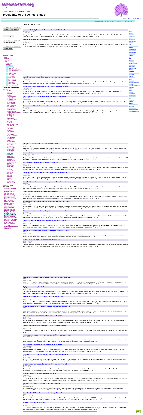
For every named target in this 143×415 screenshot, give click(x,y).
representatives (11, 157)
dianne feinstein (11, 105)
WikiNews (131, 103)
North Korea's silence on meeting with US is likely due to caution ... (46, 306)
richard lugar (10, 163)
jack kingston (10, 121)
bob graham (10, 92)
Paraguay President (9, 210)
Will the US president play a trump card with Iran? (40, 143)
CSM (130, 44)
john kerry (9, 130)
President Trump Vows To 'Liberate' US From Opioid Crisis (43, 296)
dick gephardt (10, 106)
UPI (129, 98)
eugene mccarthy (11, 111)
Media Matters (132, 65)
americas (6, 58)
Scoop (130, 90)
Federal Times (132, 54)
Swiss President (8, 222)
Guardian (131, 55)
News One (131, 76)
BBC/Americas (132, 39)
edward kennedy (11, 109)
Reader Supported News (134, 85)
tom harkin (10, 178)
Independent (131, 60)
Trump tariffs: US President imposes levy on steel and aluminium (45, 354)
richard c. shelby (11, 159)
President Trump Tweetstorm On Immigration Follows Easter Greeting (47, 182)
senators (9, 169)
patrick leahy (10, 150)
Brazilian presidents (9, 190)
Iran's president (8, 200)
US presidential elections (11, 226)
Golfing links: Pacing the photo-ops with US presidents (42, 240)
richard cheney (11, 160)
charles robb (10, 98)
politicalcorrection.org (133, 109)
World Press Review (133, 104)
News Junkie (131, 74)
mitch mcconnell (11, 143)
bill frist (9, 90)
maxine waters (11, 141)
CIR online (131, 42)
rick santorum (10, 165)
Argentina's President (10, 188)
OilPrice (130, 79)
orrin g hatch (10, 149)
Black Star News (132, 41)
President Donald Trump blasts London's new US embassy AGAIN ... (46, 77)
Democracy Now (132, 52)
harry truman (11, 76)
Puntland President (9, 216)
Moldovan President (9, 206)
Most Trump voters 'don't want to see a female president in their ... (46, 86)
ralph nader (10, 156)
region (5, 57)
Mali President (8, 204)
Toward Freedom (132, 95)
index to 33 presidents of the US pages (107, 21)
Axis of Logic (131, 36)
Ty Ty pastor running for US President (36, 287)
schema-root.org (8, 55)
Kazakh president (9, 201)
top (138, 411)
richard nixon (11, 82)
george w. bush (12, 73)
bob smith (9, 93)
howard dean (10, 118)
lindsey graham (11, 137)
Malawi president (8, 203)
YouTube (139, 18)
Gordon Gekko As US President (34, 402)
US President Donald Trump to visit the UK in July (40, 162)
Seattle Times (132, 93)
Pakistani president (9, 209)
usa (6, 61)
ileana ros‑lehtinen (12, 119)
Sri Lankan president (10, 220)
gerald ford (11, 74)
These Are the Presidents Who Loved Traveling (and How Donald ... (46, 172)
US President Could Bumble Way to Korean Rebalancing (42, 344)
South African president (10, 217)
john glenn (10, 128)
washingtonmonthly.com (134, 111)
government (9, 63)
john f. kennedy (12, 79)
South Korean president (10, 219)
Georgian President (9, 194)
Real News (131, 87)
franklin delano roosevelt (14, 70)
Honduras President (9, 197)
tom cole (9, 173)
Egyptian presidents (9, 191)
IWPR (130, 58)
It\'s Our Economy (133, 63)
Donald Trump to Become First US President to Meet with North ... (46, 364)
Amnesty (131, 33)
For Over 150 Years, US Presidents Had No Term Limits (42, 383)
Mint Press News (132, 68)
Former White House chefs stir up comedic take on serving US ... (45, 153)
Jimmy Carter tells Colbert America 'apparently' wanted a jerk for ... (46, 201)
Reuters (130, 88)
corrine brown (11, 100)
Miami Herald (132, 66)
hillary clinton (10, 117)
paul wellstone (11, 152)
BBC (130, 38)
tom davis (9, 175)
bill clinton (11, 67)
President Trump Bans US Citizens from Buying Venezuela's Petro (46, 230)
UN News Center (132, 96)
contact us (128, 21)
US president (7, 228)
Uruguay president (9, 225)
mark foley (10, 140)
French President (9, 193)
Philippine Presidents (10, 212)
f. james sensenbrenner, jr (14, 112)
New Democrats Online (134, 73)
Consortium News (132, 50)
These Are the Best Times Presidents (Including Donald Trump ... (45, 220)
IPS (129, 57)
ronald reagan (11, 83)
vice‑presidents (11, 181)
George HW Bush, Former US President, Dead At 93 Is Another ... (45, 30)
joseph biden (10, 134)
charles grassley (11, 96)
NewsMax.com (132, 77)
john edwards (10, 125)
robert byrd (10, 166)
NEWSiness (131, 71)
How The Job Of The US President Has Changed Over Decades (45, 393)
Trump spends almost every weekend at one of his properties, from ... (47, 335)
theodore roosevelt (13, 85)
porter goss (10, 153)
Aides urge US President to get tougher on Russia (40, 191)
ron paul (9, 168)
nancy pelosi (10, 144)
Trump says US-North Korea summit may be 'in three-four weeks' (45, 106)
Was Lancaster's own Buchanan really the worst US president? (45, 96)
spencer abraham (11, 170)
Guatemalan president (10, 196)
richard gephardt (11, 162)
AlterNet (130, 31)
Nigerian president (9, 207)
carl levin (9, 95)
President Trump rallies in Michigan (35, 39)
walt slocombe (11, 182)
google (129, 18)
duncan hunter (11, 108)
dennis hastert (11, 102)
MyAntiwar (131, 69)
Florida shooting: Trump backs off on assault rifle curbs (42, 316)
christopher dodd (11, 99)
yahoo (134, 18)
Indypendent (131, 61)
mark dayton (10, 138)
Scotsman (131, 92)
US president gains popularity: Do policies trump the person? (44, 211)
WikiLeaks (131, 101)
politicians (9, 64)
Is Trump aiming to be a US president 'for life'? (39, 373)
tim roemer (10, 172)
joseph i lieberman (12, 135)
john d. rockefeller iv (12, 124)
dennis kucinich (11, 103)
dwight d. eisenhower (13, 69)
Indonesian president (10, 198)
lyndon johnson (12, 80)
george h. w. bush (13, 71)
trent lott (9, 179)
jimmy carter (11, 77)
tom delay (9, 176)
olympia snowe (11, 147)
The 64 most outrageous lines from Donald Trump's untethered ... (45, 325)
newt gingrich (10, 146)
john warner (10, 133)
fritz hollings (10, 114)
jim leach (9, 122)
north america (8, 60)
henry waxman (11, 115)
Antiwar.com (131, 34)
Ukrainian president (9, 223)
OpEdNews (131, 81)
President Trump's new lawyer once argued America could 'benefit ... (47, 277)
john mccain (10, 131)
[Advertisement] (39, 61)
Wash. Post (131, 100)
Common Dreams (132, 49)
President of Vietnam (10, 213)
